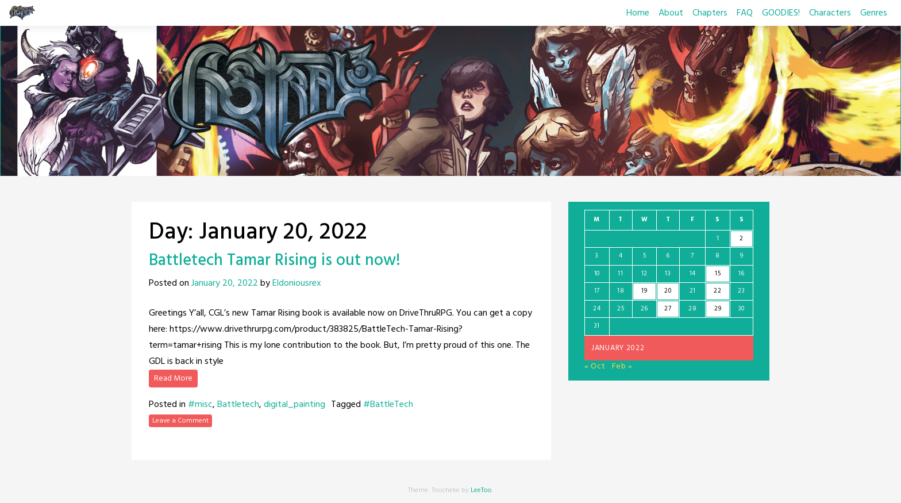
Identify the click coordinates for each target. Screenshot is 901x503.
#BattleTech (388, 404)
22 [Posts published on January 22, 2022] (717, 291)
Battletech (238, 404)
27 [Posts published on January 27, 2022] (667, 309)
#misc (200, 404)
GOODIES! (781, 13)
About (671, 13)
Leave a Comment (180, 421)
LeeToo (481, 490)
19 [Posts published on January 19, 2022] (644, 291)
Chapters (709, 13)
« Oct (595, 366)
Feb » (622, 366)
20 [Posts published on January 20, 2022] (667, 291)
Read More (173, 378)
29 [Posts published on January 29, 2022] (717, 309)
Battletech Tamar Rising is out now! (275, 261)
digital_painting (294, 404)
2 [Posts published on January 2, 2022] (742, 238)
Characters (830, 13)
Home (637, 13)
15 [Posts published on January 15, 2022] (718, 273)
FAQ (745, 13)
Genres (873, 13)
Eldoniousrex (296, 283)
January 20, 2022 (224, 283)
